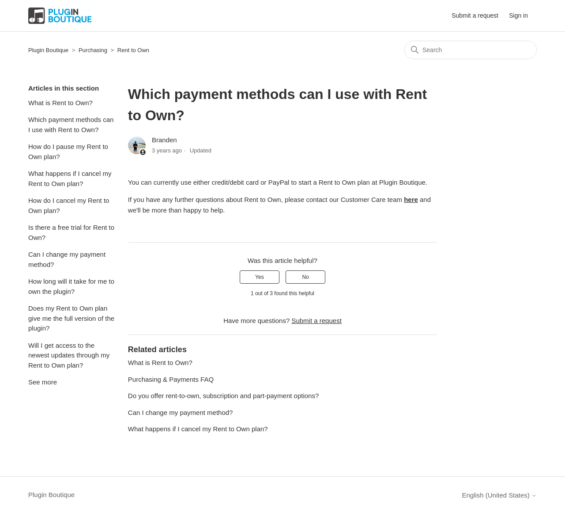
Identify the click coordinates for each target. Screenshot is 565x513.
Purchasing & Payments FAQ (171, 379)
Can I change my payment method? (66, 259)
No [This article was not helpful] (305, 277)
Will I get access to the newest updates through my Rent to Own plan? (68, 355)
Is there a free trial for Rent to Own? (71, 232)
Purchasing (93, 50)
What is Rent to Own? (60, 102)
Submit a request (475, 15)
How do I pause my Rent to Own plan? (68, 151)
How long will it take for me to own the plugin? (71, 286)
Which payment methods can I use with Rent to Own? (70, 124)
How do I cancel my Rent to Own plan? (68, 205)
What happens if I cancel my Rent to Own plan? (69, 178)
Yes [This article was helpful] (259, 277)
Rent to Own (133, 50)
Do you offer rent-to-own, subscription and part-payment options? (223, 395)
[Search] (470, 50)
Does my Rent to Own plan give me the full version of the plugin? (71, 318)
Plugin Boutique (48, 50)
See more (42, 382)
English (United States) (499, 495)
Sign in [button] (518, 15)
